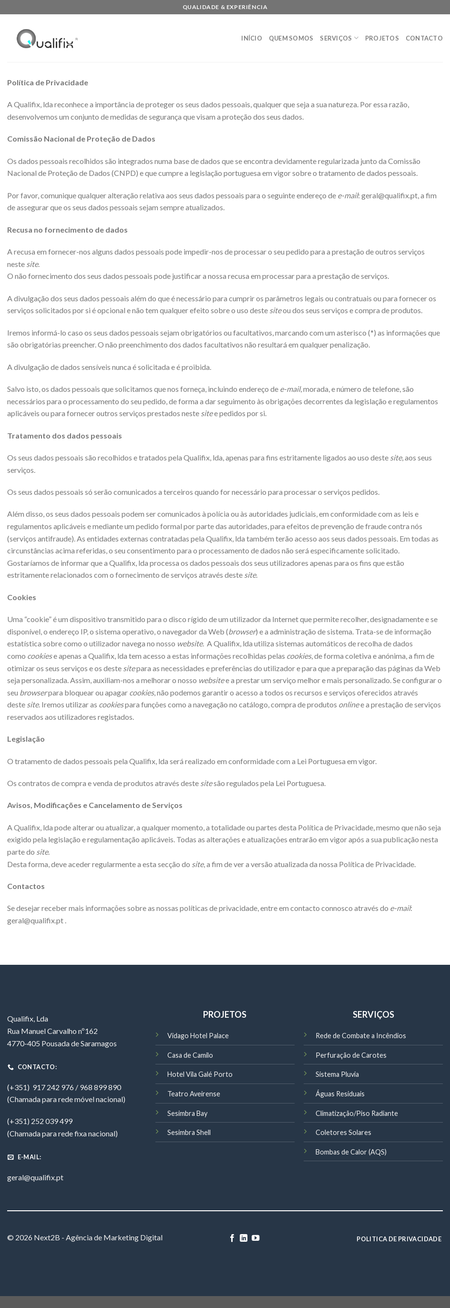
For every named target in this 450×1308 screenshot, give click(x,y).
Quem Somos (291, 38)
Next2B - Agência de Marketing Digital (98, 1237)
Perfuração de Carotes (351, 1055)
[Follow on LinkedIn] (243, 1238)
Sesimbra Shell (189, 1132)
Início (251, 38)
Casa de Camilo (190, 1055)
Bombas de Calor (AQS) (351, 1152)
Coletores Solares (343, 1132)
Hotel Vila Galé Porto (200, 1074)
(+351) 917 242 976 (40, 1087)
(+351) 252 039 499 (39, 1120)
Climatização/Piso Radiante (357, 1113)
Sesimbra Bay (187, 1113)
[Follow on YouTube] (255, 1238)
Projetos (382, 38)
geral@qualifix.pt (35, 1177)
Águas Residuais (340, 1094)
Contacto (424, 38)
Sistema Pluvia (337, 1074)
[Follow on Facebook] (232, 1238)
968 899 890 (100, 1087)
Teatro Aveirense (193, 1094)
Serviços (339, 37)
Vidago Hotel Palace (198, 1036)
